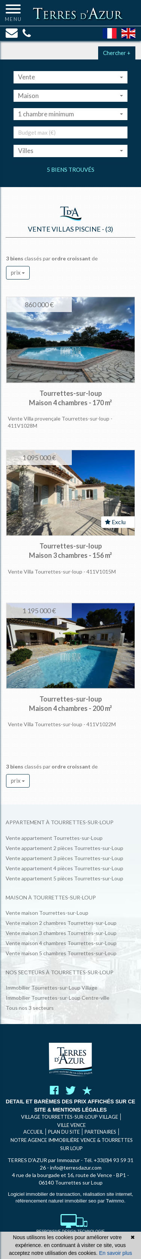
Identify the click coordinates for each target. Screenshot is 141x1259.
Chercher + (116, 52)
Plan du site (64, 1132)
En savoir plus (115, 1253)
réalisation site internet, (108, 1194)
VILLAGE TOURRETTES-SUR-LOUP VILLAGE (69, 1117)
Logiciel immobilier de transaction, (45, 1194)
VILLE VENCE (71, 1125)
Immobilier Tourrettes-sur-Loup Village (51, 987)
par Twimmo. (112, 1201)
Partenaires (100, 1132)
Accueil (33, 1132)
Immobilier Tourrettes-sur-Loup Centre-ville (57, 997)
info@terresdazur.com (76, 1167)
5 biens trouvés (70, 169)
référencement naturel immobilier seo (56, 1201)
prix (18, 272)
